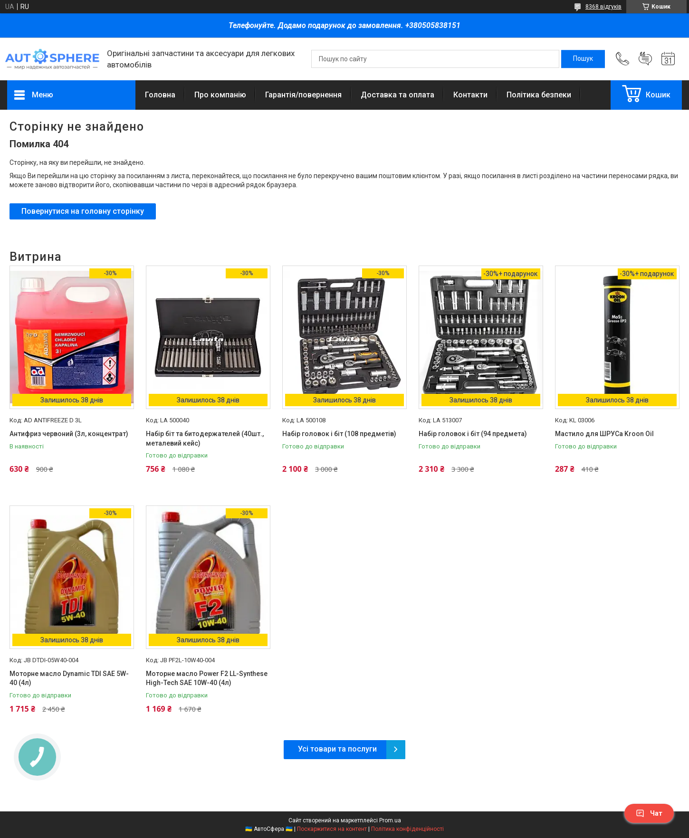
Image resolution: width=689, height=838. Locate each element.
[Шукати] (583, 59)
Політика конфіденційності (407, 829)
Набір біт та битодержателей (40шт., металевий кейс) (205, 438)
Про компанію (220, 94)
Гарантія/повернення (303, 94)
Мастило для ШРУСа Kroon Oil (604, 434)
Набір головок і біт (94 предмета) (473, 434)
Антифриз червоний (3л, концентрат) (69, 434)
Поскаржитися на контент (332, 829)
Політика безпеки (539, 94)
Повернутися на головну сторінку (82, 211)
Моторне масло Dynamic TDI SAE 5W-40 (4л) (69, 678)
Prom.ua (390, 820)
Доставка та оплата (397, 94)
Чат (649, 813)
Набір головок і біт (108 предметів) (339, 434)
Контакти (470, 94)
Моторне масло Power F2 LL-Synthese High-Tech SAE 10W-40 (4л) (207, 678)
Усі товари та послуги (337, 748)
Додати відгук (645, 58)
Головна (160, 94)
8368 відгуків (603, 6)
